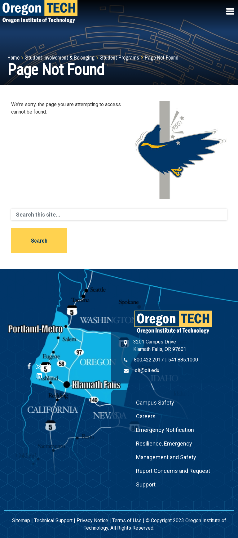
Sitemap (21, 520)
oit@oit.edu (147, 370)
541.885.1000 (183, 360)
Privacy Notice (92, 520)
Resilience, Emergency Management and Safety (166, 450)
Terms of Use (127, 520)
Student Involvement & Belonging (60, 57)
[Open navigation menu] (230, 11)
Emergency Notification (165, 430)
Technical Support (53, 520)
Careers (146, 416)
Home (13, 57)
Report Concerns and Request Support (173, 478)
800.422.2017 (149, 360)
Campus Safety (155, 402)
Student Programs (119, 57)
